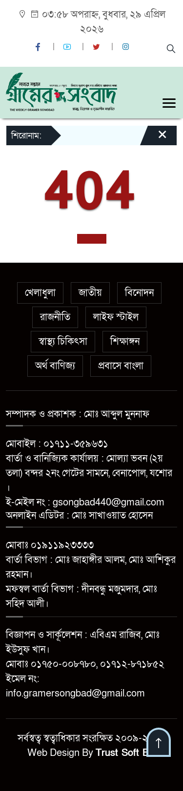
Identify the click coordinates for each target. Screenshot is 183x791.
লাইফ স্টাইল (116, 317)
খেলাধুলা (40, 293)
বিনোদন (139, 293)
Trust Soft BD (126, 753)
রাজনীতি (55, 317)
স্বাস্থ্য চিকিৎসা (63, 341)
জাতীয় (90, 293)
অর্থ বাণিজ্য (55, 366)
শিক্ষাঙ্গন (125, 341)
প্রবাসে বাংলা (120, 366)
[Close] (154, 138)
